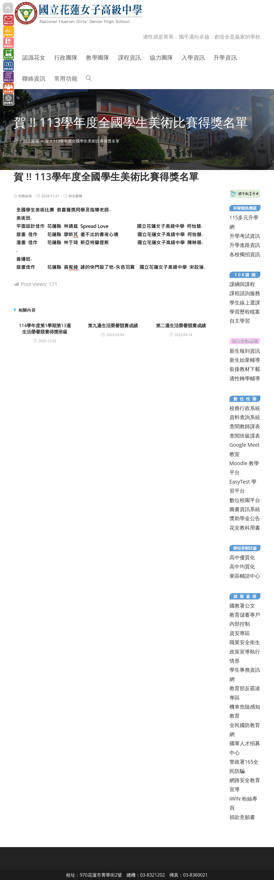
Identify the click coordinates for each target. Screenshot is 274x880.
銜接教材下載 (244, 369)
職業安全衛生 (244, 642)
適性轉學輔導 (244, 378)
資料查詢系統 (244, 417)
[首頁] (16, 141)
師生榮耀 (75, 196)
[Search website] (89, 78)
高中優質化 (242, 557)
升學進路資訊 (244, 244)
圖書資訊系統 (244, 509)
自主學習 (239, 320)
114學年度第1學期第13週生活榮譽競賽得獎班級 (45, 328)
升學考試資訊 (244, 235)
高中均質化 (242, 566)
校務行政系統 (244, 408)
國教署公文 (242, 605)
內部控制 (239, 623)
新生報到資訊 (244, 350)
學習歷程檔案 (244, 311)
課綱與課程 (242, 284)
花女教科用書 (244, 527)
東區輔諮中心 (244, 575)
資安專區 (239, 633)
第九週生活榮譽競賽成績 (113, 325)
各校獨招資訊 (244, 254)
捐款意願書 (242, 817)
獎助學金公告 (244, 518)
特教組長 (25, 196)
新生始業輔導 (244, 359)
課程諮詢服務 (244, 293)
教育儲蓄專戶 (244, 614)
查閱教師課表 (244, 426)
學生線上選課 (244, 302)
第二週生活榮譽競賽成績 (181, 325)
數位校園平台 (244, 500)
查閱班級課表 (244, 435)
